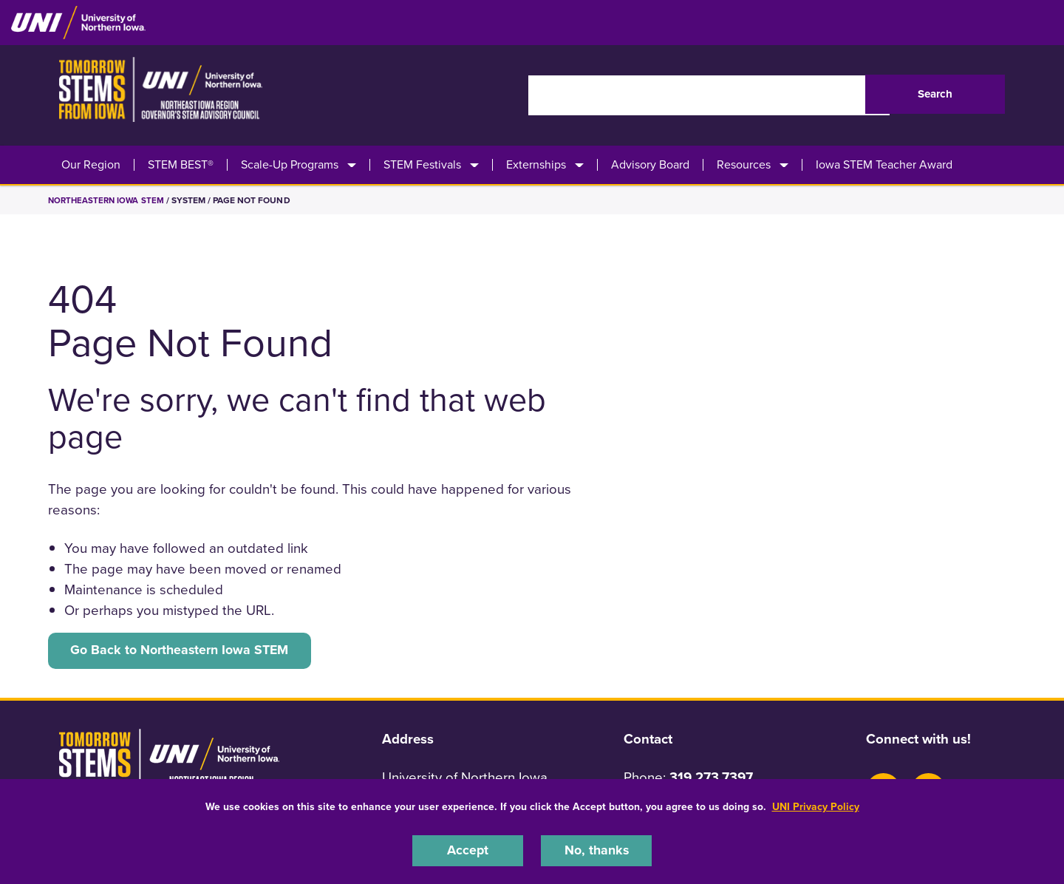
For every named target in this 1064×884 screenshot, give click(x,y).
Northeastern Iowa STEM (108, 200)
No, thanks (596, 850)
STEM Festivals (422, 165)
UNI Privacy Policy (815, 805)
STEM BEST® (181, 165)
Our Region (90, 165)
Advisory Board (650, 165)
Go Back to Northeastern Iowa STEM (185, 651)
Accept (467, 850)
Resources (744, 165)
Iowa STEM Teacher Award (884, 165)
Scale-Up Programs (289, 165)
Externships (536, 165)
